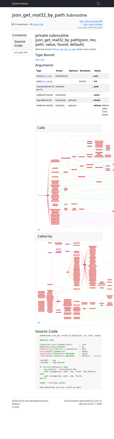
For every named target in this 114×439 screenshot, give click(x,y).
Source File (38, 24)
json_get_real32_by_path (23, 52)
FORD (96, 400)
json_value (46, 81)
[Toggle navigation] (98, 3)
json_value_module (93, 24)
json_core (39, 59)
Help (39, 229)
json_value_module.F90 (91, 21)
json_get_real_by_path (65, 49)
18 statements (21, 24)
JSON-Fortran (20, 3)
